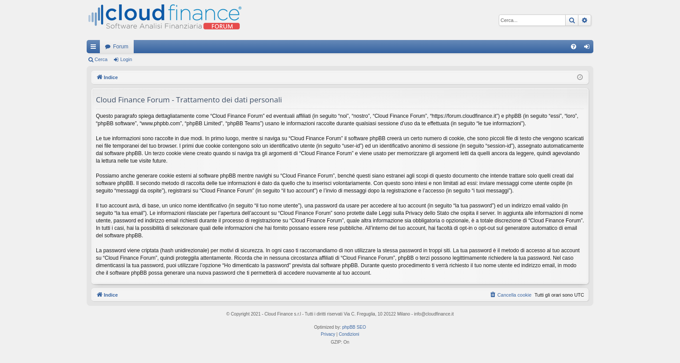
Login (126, 59)
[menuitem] (573, 46)
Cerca (101, 59)
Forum (120, 47)
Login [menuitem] (588, 48)
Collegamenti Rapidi (95, 48)
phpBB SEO (354, 327)
